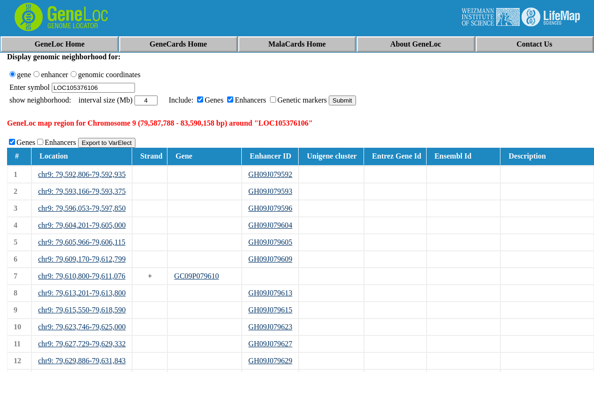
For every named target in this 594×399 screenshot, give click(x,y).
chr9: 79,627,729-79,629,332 (82, 344)
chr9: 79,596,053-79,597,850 (82, 208)
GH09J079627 (270, 344)
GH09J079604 (270, 225)
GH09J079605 (270, 242)
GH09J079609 (270, 259)
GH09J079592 (270, 174)
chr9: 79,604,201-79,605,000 (82, 225)
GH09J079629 (270, 361)
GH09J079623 (270, 327)
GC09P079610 (196, 276)
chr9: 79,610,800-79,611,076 (82, 276)
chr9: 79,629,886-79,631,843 (82, 361)
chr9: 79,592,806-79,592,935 (82, 174)
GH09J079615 (270, 310)
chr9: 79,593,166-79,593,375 (82, 191)
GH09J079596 (270, 208)
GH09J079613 (270, 293)
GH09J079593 (270, 191)
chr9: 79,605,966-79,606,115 (82, 242)
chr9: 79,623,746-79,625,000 (82, 327)
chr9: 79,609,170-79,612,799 (82, 259)
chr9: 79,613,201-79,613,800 (82, 293)
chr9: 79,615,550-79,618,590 (82, 310)
